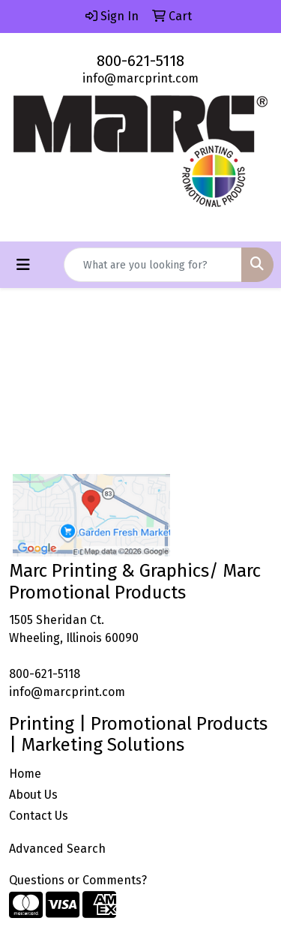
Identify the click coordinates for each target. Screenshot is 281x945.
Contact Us (38, 815)
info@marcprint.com (140, 78)
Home (25, 773)
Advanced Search (57, 849)
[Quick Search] (153, 265)
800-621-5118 (140, 61)
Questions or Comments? (78, 880)
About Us (33, 795)
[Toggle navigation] (23, 264)
